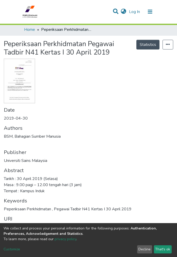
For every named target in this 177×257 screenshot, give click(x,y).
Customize (12, 249)
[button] (123, 12)
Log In (135, 12)
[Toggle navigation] (150, 12)
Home (29, 29)
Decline (144, 249)
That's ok (162, 249)
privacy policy (65, 239)
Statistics (148, 44)
